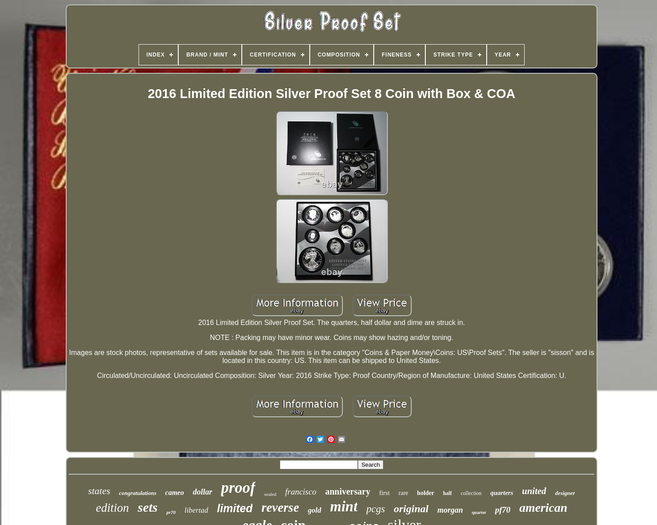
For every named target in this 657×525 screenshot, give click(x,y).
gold (314, 510)
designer (565, 493)
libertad (196, 510)
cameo (174, 492)
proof (238, 487)
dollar (202, 491)
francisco (300, 491)
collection (471, 493)
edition (112, 507)
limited (235, 508)
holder (425, 493)
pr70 (171, 512)
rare (403, 493)
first (384, 492)
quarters (501, 492)
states (99, 490)
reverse (280, 507)
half (447, 493)
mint (343, 506)
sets (148, 507)
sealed (270, 494)
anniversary (347, 491)
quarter (479, 512)
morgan (450, 510)
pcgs (375, 508)
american (543, 507)
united (534, 491)
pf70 (503, 509)
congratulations (138, 493)
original (411, 508)
